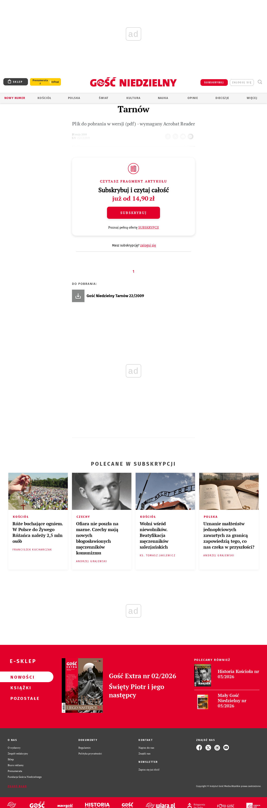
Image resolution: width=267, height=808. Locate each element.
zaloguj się (242, 82)
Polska (74, 98)
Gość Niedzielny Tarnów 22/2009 (115, 296)
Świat (103, 98)
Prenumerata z (40, 82)
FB (169, 135)
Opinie (193, 98)
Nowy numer (14, 98)
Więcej (252, 98)
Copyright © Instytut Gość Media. (213, 786)
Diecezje (222, 98)
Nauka (163, 98)
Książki (20, 687)
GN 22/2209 (81, 137)
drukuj (184, 135)
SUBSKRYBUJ (214, 82)
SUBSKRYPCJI (148, 227)
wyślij (191, 135)
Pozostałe (20, 698)
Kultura (133, 98)
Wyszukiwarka (260, 82)
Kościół (45, 98)
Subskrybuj (133, 212)
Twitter (176, 135)
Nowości (20, 677)
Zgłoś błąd (17, 786)
